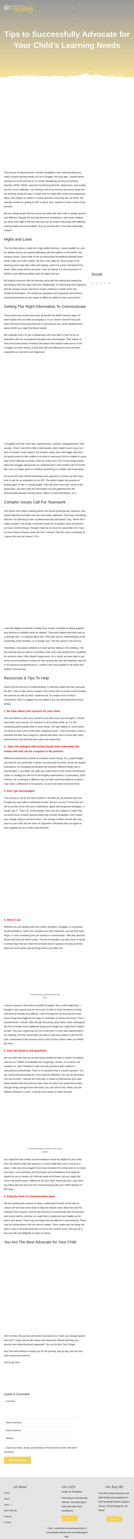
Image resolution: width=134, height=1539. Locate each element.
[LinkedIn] (109, 283)
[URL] (41, 1438)
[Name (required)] (41, 1422)
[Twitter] (97, 283)
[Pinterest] (105, 283)
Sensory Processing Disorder (25, 324)
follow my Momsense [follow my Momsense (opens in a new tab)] (60, 1079)
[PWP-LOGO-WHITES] (20, 3)
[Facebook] (92, 283)
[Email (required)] (41, 1430)
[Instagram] (101, 283)
